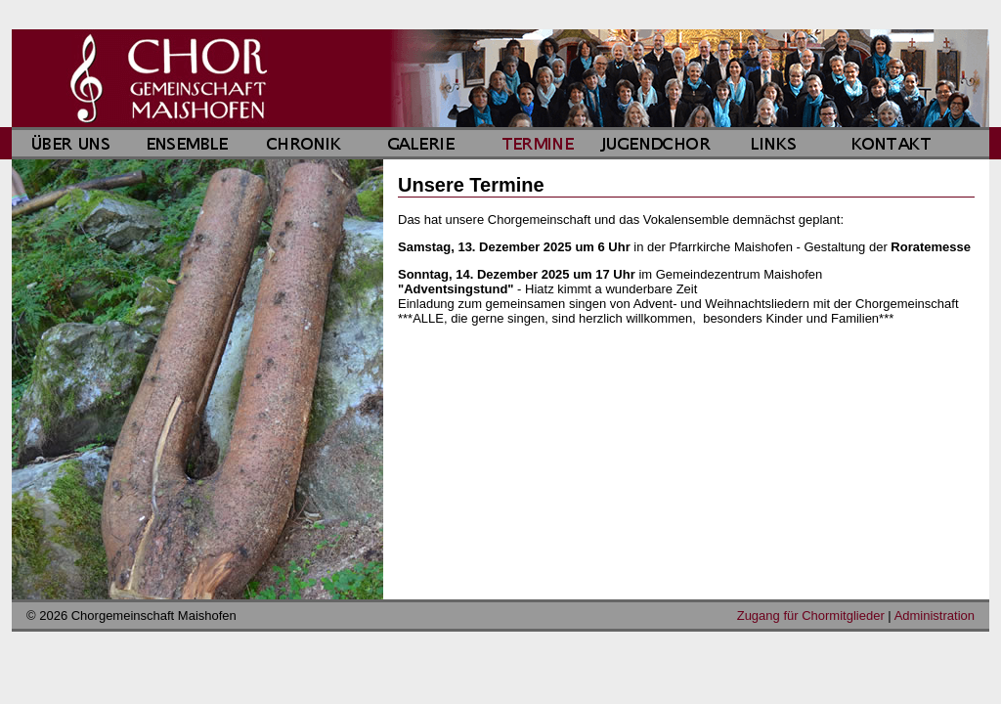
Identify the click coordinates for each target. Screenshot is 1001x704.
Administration (934, 615)
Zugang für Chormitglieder (811, 615)
